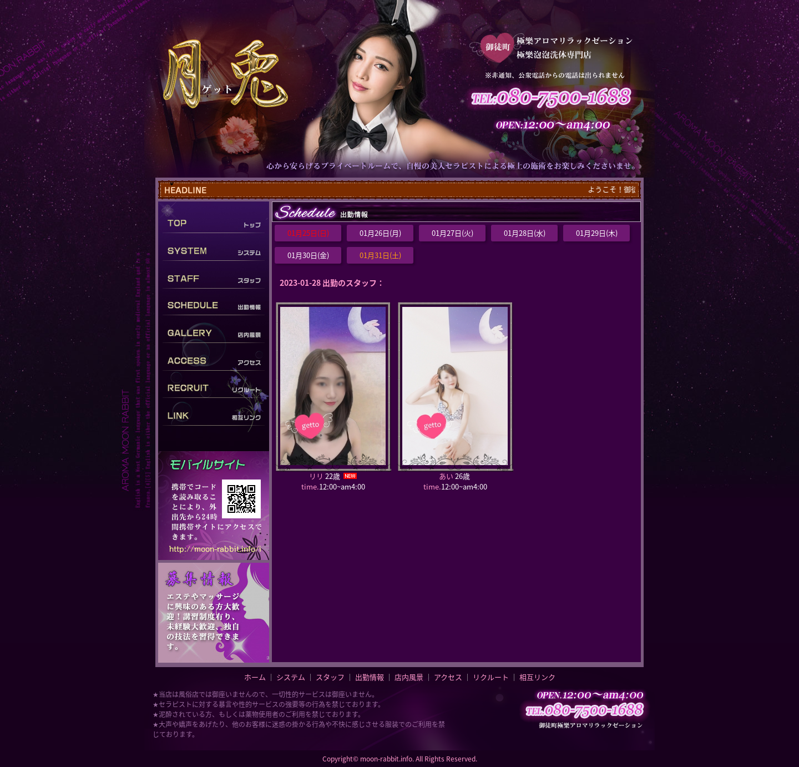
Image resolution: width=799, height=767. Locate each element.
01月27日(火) (452, 233)
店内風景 (409, 677)
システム (290, 677)
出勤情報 (369, 677)
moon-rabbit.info (386, 759)
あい (446, 476)
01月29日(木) (597, 233)
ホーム (255, 677)
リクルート (491, 677)
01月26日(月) (380, 233)
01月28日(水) (524, 233)
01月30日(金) (308, 255)
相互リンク (537, 677)
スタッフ (330, 677)
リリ (316, 476)
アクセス (448, 677)
